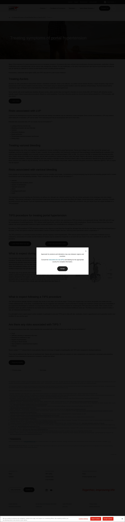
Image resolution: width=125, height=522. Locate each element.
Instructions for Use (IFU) (56, 259)
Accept (62, 268)
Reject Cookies (96, 518)
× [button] (85, 251)
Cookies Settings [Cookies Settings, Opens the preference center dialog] (83, 518)
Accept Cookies (108, 518)
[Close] (122, 519)
